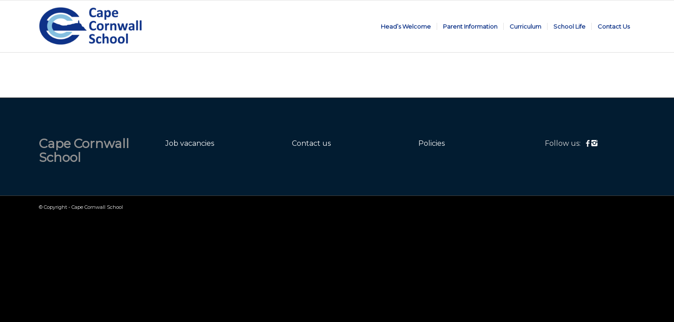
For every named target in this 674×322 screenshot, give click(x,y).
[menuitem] (406, 26)
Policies (431, 143)
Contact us (311, 143)
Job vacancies (189, 143)
